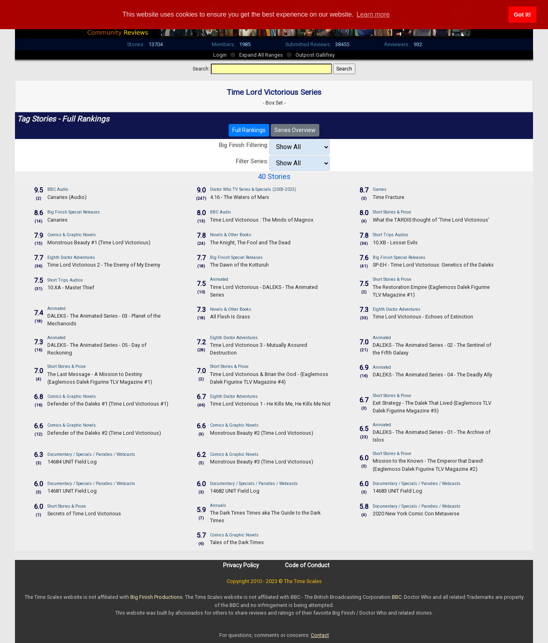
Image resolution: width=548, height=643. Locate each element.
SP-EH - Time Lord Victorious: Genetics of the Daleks (433, 265)
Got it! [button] (522, 14)
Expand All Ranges (261, 55)
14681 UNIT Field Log (72, 491)
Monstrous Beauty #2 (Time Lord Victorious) (261, 433)
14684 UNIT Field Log (72, 462)
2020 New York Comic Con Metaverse (416, 514)
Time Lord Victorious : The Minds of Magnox (261, 220)
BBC (396, 597)
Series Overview (295, 130)
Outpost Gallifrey (315, 55)
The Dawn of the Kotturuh (239, 265)
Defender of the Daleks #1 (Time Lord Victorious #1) (107, 404)
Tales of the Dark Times (237, 542)
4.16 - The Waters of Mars (239, 197)
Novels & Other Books (230, 234)
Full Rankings (249, 130)
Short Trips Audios (390, 234)
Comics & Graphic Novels (71, 234)
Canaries (57, 220)
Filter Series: (252, 161)
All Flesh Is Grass (230, 317)
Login (220, 55)
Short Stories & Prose (392, 212)
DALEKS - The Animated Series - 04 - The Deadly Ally (432, 375)
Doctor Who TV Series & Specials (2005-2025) (253, 189)
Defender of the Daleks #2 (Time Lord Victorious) (104, 433)
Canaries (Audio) (67, 197)
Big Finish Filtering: (243, 145)
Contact (320, 635)
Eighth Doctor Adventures (71, 257)
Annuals (218, 505)
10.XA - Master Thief (70, 287)
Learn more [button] (373, 14)
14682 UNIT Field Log (234, 491)
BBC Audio (57, 189)
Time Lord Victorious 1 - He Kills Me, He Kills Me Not (270, 404)
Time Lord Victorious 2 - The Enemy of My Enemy (103, 265)
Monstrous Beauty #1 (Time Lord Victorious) (99, 242)
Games (380, 189)
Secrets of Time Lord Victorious (84, 514)
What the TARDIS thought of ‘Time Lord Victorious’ (431, 220)
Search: (201, 69)
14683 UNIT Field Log (397, 491)
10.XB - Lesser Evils (395, 242)
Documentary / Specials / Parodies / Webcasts (91, 454)
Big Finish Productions (156, 597)
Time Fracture (388, 197)
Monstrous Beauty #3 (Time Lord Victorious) (261, 462)
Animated (219, 279)
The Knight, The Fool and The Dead (250, 242)
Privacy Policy (241, 565)
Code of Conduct (307, 565)
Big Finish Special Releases (73, 212)
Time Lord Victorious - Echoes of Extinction (423, 317)
